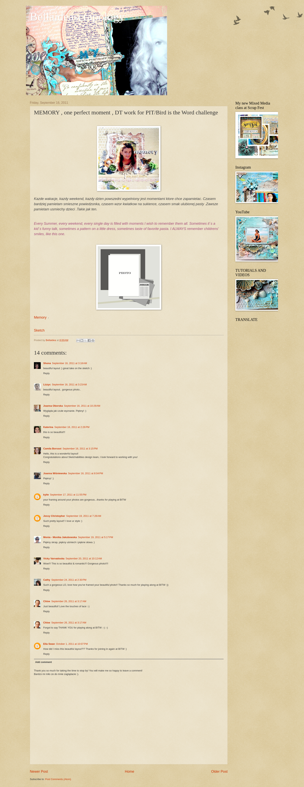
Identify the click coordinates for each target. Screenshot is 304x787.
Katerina (48, 427)
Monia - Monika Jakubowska (60, 537)
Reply (46, 373)
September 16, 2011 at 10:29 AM (82, 405)
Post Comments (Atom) (58, 779)
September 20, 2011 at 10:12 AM (84, 558)
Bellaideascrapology (77, 16)
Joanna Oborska (53, 405)
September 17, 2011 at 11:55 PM (68, 494)
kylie (46, 494)
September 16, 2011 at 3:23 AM (69, 384)
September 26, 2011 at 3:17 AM (68, 601)
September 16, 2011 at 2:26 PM (72, 427)
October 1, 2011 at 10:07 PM (72, 643)
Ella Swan (49, 643)
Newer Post (39, 771)
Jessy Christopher (54, 515)
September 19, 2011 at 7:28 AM (83, 515)
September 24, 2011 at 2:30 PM (68, 579)
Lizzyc (47, 384)
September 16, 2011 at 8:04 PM (85, 473)
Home (129, 771)
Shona (47, 363)
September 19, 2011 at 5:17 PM (95, 537)
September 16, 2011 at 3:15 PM (80, 448)
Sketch (39, 330)
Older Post (219, 771)
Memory (40, 317)
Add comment (43, 662)
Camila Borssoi (52, 448)
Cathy (46, 579)
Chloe (46, 601)
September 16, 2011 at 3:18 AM (69, 363)
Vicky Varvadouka (53, 558)
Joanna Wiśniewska (55, 473)
